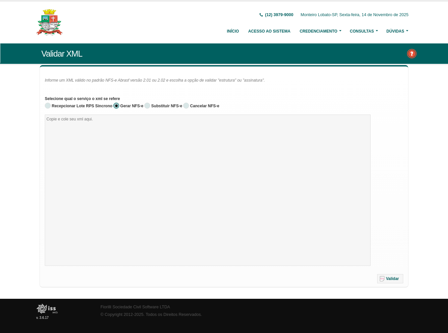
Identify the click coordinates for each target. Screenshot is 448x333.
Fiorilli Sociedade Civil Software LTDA (135, 307)
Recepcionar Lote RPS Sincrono (82, 106)
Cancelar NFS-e (204, 106)
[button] (390, 278)
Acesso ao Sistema (269, 31)
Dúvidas (395, 31)
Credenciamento (318, 31)
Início (233, 31)
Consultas (362, 31)
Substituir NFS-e (166, 106)
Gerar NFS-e (131, 106)
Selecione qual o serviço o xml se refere (82, 98)
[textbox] (208, 190)
